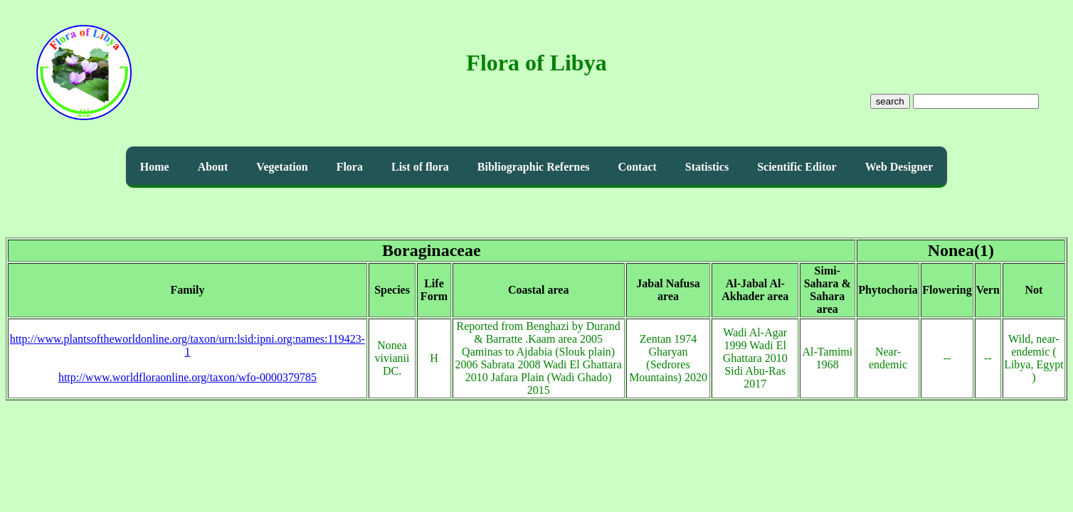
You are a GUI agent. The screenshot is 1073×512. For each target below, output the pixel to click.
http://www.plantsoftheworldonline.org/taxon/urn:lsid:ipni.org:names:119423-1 (188, 345)
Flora (350, 167)
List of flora (420, 167)
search (890, 101)
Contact (637, 167)
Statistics (707, 167)
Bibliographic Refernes (533, 167)
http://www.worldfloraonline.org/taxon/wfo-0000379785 (187, 377)
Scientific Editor (797, 167)
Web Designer (899, 167)
